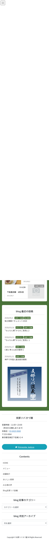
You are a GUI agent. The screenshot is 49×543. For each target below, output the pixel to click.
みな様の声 (7, 485)
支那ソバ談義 (19, 318)
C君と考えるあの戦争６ (14, 349)
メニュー (6, 468)
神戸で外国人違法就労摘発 (16, 359)
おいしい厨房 (8, 479)
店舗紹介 (6, 474)
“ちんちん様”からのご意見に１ (17, 340)
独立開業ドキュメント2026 (16, 321)
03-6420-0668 (15, 431)
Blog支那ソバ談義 (10, 490)
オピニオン (19, 328)
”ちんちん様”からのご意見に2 (17, 330)
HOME (5, 463)
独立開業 (27, 318)
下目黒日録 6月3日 (15, 292)
